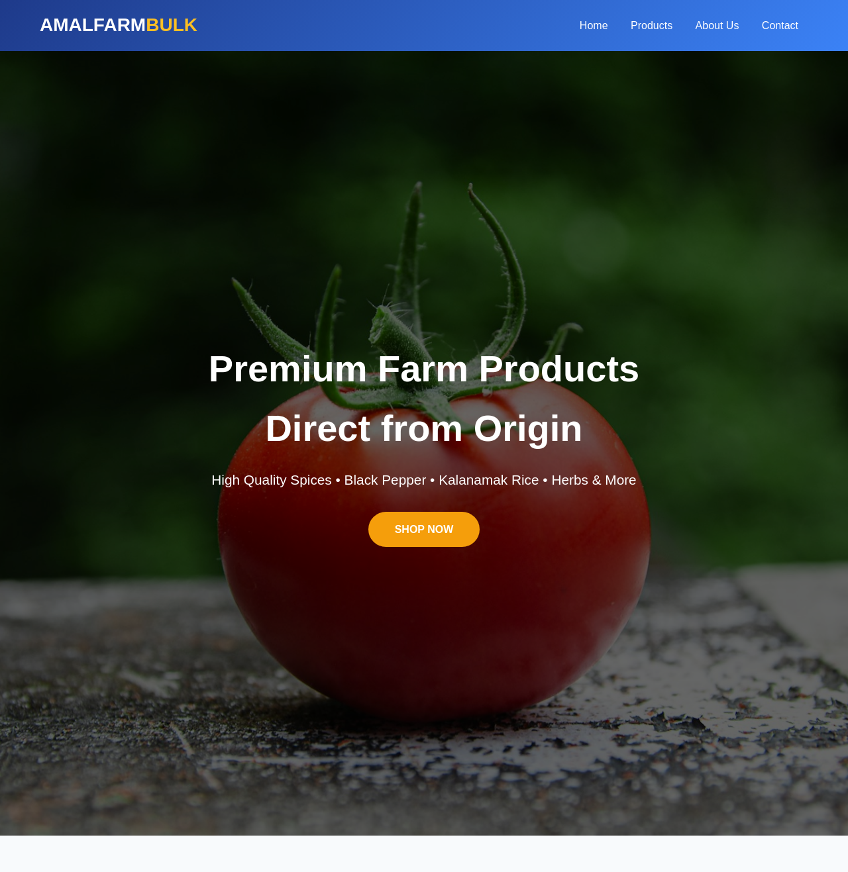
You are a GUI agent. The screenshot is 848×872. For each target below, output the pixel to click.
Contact (780, 25)
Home (594, 25)
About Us (717, 25)
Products (651, 25)
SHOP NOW (424, 529)
